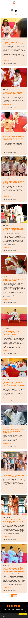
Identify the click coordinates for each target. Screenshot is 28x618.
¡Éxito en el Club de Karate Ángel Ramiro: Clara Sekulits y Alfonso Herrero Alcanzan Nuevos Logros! (13, 569)
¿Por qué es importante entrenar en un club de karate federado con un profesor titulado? (13, 229)
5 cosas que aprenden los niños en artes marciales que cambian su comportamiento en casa (13, 138)
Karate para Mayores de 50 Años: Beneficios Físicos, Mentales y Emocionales (13, 431)
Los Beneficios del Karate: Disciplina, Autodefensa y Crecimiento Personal (11, 333)
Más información (7, 60)
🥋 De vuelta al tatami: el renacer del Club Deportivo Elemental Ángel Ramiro (13, 182)
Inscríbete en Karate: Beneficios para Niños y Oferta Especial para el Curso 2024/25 (13, 521)
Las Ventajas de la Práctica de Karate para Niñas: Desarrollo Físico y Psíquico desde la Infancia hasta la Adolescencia (13, 385)
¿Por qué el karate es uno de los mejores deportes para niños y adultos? (13, 93)
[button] (1, 2)
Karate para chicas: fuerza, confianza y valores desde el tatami (14, 43)
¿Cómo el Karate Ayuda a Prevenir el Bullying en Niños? (13, 476)
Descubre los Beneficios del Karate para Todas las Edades (14, 280)
